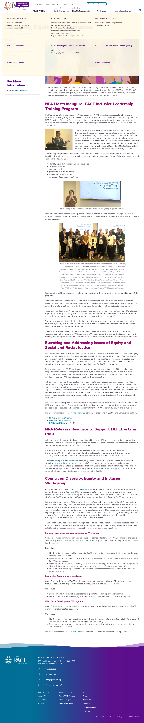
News (7, 59)
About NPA (57, 4)
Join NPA (9, 47)
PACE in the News (66, 704)
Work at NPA (11, 66)
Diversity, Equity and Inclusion (19, 51)
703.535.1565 (50, 669)
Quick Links (68, 4)
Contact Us (10, 43)
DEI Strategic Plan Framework (63, 460)
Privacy (85, 696)
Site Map (86, 711)
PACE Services (59, 10)
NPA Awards (11, 62)
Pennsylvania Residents (96, 4)
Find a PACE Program (42, 4)
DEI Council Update (58, 423)
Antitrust (86, 704)
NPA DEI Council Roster (60, 420)
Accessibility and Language (22, 4)
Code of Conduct (89, 707)
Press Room (10, 55)
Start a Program (65, 700)
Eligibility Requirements (81, 10)
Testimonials (101, 10)
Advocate (9, 70)
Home (7, 34)
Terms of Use (88, 700)
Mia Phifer (79, 413)
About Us (9, 40)
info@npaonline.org (53, 680)
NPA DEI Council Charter (60, 418)
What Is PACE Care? (40, 10)
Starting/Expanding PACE (123, 10)
